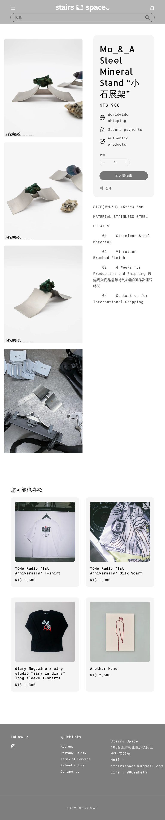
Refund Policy (73, 765)
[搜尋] (147, 17)
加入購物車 (123, 175)
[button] (13, 7)
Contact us (70, 771)
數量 (102, 155)
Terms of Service (75, 759)
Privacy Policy (74, 753)
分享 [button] (106, 188)
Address (67, 746)
